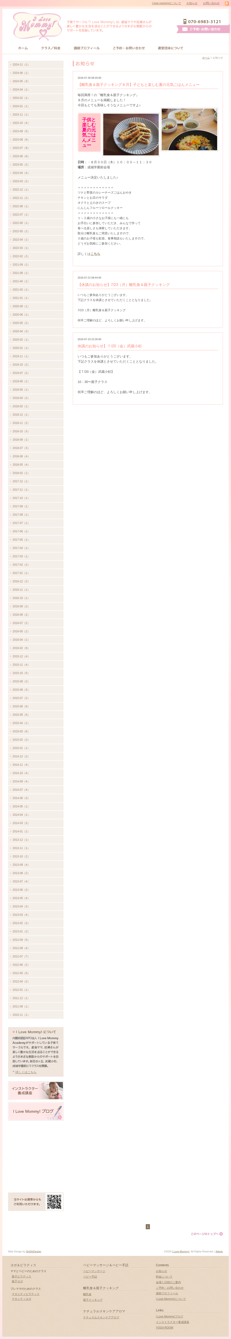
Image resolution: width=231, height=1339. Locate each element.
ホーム (206, 57)
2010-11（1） (21, 1014)
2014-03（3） (21, 823)
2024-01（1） (21, 106)
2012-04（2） (21, 981)
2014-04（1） (21, 814)
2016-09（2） (21, 606)
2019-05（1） (21, 389)
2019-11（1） (21, 356)
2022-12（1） (21, 189)
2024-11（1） (21, 64)
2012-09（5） (21, 939)
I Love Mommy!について (171, 1299)
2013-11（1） (21, 848)
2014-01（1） (21, 831)
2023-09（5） (21, 131)
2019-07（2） (21, 373)
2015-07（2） (21, 698)
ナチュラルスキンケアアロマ (101, 1317)
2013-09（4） (21, 864)
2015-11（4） (21, 664)
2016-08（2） (21, 614)
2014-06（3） (21, 798)
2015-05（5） (21, 714)
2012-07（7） (21, 956)
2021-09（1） (21, 264)
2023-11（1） (21, 114)
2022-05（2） (21, 231)
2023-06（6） (21, 156)
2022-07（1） (21, 214)
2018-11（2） (21, 423)
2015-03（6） (21, 731)
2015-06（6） (21, 706)
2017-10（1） (21, 498)
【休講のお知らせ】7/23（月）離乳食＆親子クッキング (124, 285)
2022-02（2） (21, 256)
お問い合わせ (211, 3)
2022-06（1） (21, 223)
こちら (95, 254)
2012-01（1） (21, 989)
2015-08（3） (21, 689)
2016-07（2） (21, 623)
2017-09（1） (21, 506)
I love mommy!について (166, 3)
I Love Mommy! (180, 1251)
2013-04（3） (21, 906)
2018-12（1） (21, 414)
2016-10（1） (21, 598)
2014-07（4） (21, 789)
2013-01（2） (21, 931)
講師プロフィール (86, 48)
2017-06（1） (21, 531)
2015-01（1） (21, 748)
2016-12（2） (21, 581)
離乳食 (87, 1294)
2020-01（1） (21, 348)
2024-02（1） (21, 98)
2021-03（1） (21, 289)
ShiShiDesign (33, 1251)
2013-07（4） (21, 881)
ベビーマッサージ (94, 1271)
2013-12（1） (21, 839)
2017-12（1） (21, 481)
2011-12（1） (21, 998)
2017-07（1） (21, 523)
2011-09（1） (21, 1006)
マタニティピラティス (26, 1294)
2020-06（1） (21, 314)
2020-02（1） (21, 339)
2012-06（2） (21, 964)
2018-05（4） (21, 464)
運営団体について (171, 48)
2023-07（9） (21, 148)
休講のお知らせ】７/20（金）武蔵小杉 (110, 346)
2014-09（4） (21, 781)
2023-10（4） (21, 123)
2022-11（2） (21, 198)
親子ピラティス (21, 1276)
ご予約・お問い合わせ (170, 1287)
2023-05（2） (21, 164)
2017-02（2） (21, 564)
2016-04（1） (21, 639)
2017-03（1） (21, 556)
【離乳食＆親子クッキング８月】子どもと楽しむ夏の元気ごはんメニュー (139, 85)
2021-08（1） (21, 273)
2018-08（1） (21, 439)
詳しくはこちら (25, 1072)
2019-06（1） (21, 381)
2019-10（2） (21, 364)
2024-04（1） (21, 89)
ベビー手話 (90, 1276)
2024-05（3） (21, 81)
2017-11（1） (21, 489)
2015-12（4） (21, 656)
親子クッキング (93, 1299)
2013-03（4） (21, 914)
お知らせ (192, 3)
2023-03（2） (21, 181)
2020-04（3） (21, 331)
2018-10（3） (21, 431)
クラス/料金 (51, 48)
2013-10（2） (21, 856)
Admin (219, 1251)
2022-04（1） (21, 239)
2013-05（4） (21, 898)
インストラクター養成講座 (172, 1322)
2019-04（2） (21, 398)
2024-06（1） (21, 73)
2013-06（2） (21, 889)
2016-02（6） (21, 648)
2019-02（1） (21, 406)
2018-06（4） (21, 456)
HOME (23, 48)
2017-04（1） (21, 548)
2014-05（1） (21, 806)
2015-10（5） (21, 673)
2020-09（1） (21, 306)
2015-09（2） (21, 681)
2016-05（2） (21, 631)
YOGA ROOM (164, 1327)
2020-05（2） (21, 323)
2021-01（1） (21, 298)
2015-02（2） (21, 739)
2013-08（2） (21, 873)
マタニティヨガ (21, 1299)
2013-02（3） (21, 923)
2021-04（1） (21, 281)
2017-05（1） (21, 539)
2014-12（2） (21, 756)
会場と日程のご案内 (168, 1282)
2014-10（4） (21, 773)
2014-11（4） (21, 764)
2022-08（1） (21, 206)
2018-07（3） (21, 448)
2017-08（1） (21, 514)
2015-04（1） (21, 723)
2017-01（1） (21, 573)
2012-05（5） (21, 973)
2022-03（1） (21, 248)
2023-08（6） (21, 139)
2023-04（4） (21, 173)
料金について (164, 1276)
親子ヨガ (17, 1281)
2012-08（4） (21, 948)
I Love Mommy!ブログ (169, 1316)
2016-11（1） (21, 589)
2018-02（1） (21, 473)
